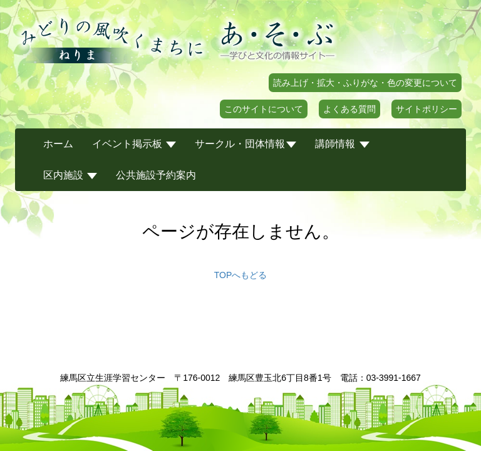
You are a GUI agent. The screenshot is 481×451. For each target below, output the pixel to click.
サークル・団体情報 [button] (245, 143)
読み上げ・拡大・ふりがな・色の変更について (365, 83)
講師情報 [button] (342, 143)
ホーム (58, 143)
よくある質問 (349, 109)
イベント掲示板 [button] (134, 143)
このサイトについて (263, 109)
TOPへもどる (240, 275)
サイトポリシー (426, 109)
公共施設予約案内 (156, 175)
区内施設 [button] (70, 175)
